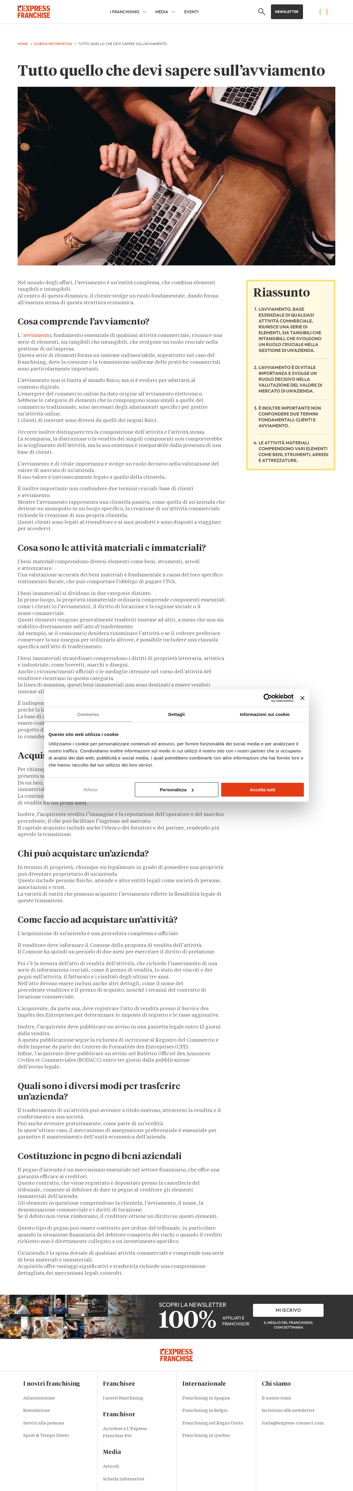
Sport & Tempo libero (46, 1436)
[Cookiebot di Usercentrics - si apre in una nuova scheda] (268, 698)
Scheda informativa (123, 1479)
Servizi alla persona (43, 1423)
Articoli (111, 1467)
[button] (260, 11)
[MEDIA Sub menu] (173, 12)
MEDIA (161, 12)
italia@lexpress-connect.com (293, 1423)
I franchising (124, 12)
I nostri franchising (123, 1398)
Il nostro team (276, 1398)
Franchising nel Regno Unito (212, 1423)
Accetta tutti (262, 789)
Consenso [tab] (88, 714)
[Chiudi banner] (302, 698)
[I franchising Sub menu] (144, 12)
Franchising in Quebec (206, 1436)
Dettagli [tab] (176, 714)
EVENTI (191, 11)
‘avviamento (36, 335)
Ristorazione (36, 1411)
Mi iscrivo (288, 1310)
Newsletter (287, 11)
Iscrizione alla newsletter (288, 1411)
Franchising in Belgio (205, 1411)
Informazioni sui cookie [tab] (265, 714)
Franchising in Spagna (206, 1398)
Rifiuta (90, 789)
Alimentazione (39, 1398)
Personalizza (177, 789)
